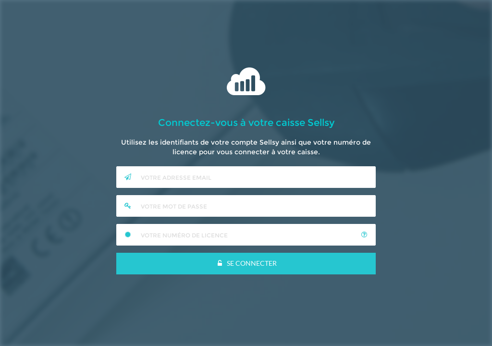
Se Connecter (246, 263)
